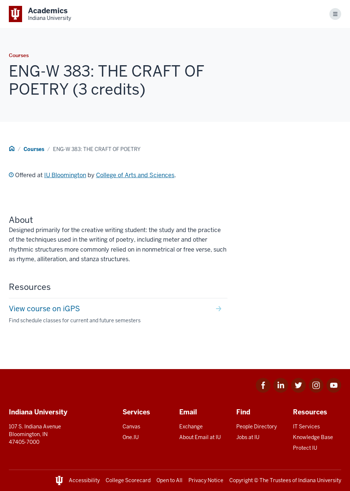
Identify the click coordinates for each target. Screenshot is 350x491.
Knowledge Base (313, 437)
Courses (34, 149)
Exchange (191, 426)
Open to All (169, 480)
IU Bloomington (65, 175)
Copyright (241, 480)
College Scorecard (128, 480)
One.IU (131, 437)
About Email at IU (200, 437)
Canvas (131, 426)
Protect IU (305, 448)
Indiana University (319, 480)
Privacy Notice (205, 480)
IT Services (306, 426)
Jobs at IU (247, 437)
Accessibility (84, 480)
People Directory (256, 426)
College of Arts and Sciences (135, 175)
